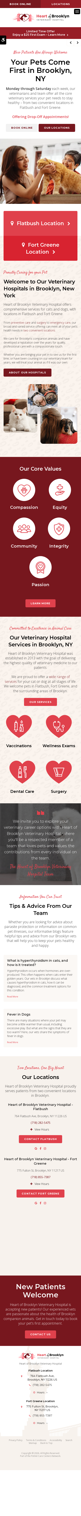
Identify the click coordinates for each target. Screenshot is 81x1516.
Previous (70, 42)
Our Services (40, 702)
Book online (20, 4)
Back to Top (46, 1488)
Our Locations (57, 127)
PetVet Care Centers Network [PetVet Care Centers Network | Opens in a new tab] (45, 1501)
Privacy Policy (15, 1486)
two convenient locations (39, 330)
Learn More (40, 603)
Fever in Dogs (18, 1060)
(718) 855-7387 (40, 1223)
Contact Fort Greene (40, 1239)
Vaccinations (40, 745)
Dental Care (64, 791)
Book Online (22, 127)
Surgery (40, 837)
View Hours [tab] (42, 1175)
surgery (41, 323)
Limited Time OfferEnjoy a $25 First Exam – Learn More (39, 33)
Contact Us (40, 1380)
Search (69, 1486)
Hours (41, 1438)
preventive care (20, 323)
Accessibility (56, 1486)
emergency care (60, 323)
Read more (12, 1042)
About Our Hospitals (27, 372)
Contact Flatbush (40, 1184)
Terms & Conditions (36, 1486)
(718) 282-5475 (40, 1168)
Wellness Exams (22, 791)
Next (77, 42)
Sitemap (33, 1488)
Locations (61, 4)
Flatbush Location (40, 223)
